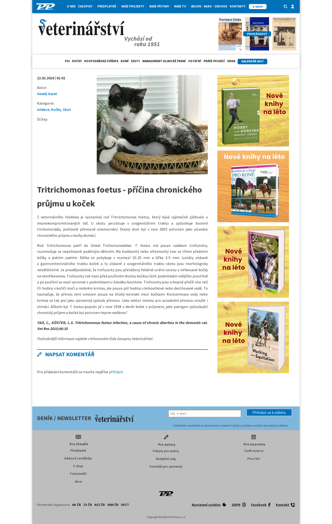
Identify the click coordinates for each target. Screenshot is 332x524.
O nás (71, 6)
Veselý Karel (47, 93)
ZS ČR (87, 504)
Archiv (196, 6)
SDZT (125, 504)
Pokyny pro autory (166, 451)
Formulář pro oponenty (166, 466)
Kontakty (237, 6)
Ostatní (194, 61)
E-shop (78, 466)
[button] (269, 412)
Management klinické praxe (164, 61)
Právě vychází (214, 61)
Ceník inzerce (253, 450)
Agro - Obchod (215, 6)
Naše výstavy (160, 6)
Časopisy (86, 6)
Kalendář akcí (252, 61)
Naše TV (181, 6)
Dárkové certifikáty (78, 458)
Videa (231, 61)
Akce (78, 481)
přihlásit (116, 371)
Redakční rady (166, 459)
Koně (125, 61)
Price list (253, 458)
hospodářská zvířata (101, 61)
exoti (135, 61)
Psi (67, 61)
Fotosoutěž (78, 473)
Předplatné (108, 6)
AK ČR (76, 504)
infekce (43, 109)
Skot (67, 109)
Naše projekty (134, 6)
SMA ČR (112, 504)
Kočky (77, 61)
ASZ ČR (99, 504)
